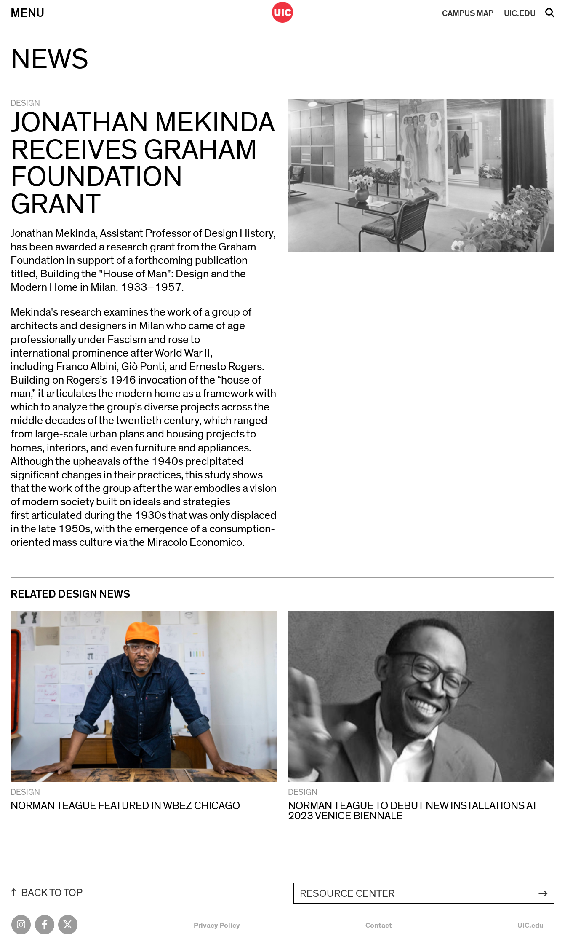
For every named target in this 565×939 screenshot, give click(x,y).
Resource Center (347, 893)
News (49, 60)
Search (549, 16)
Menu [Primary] (27, 13)
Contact (378, 925)
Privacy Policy (217, 925)
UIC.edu (530, 925)
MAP (467, 13)
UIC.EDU (520, 13)
